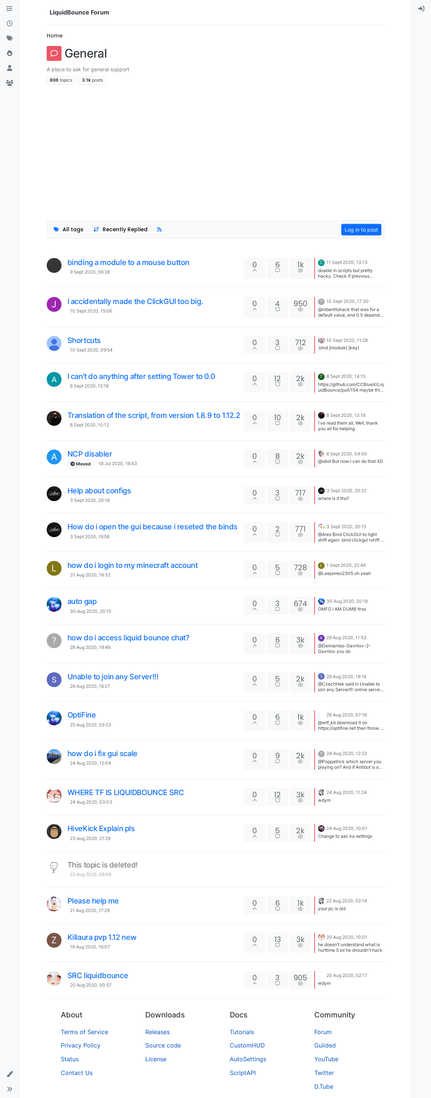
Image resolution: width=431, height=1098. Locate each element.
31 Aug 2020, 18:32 (90, 575)
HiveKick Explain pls (101, 828)
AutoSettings (248, 1059)
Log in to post (361, 229)
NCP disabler (89, 454)
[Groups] (9, 83)
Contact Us (77, 1072)
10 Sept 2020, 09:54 (91, 350)
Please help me (93, 900)
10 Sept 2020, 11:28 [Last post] (347, 340)
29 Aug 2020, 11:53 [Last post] (346, 637)
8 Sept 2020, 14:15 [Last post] (345, 376)
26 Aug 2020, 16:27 (90, 686)
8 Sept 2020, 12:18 (89, 386)
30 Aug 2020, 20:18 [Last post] (347, 601)
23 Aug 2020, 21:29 (90, 838)
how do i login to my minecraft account (132, 565)
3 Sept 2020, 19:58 (89, 536)
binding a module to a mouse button (128, 262)
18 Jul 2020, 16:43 (118, 463)
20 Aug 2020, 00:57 (91, 985)
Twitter (324, 1072)
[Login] (421, 9)
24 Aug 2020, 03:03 (91, 802)
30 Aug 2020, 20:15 (90, 611)
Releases (157, 1032)
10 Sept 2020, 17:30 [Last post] (347, 301)
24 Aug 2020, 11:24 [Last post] (346, 792)
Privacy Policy (80, 1045)
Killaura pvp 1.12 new (102, 937)
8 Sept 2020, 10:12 (89, 425)
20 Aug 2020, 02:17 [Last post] (346, 975)
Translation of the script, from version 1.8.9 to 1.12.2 (153, 415)
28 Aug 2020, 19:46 (90, 647)
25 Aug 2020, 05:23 (90, 725)
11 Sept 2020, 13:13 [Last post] (347, 262)
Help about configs (99, 490)
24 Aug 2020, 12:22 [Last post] (346, 753)
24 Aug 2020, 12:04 (90, 763)
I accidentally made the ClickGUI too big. (135, 301)
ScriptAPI (243, 1072)
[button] (9, 1074)
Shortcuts (84, 340)
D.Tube (323, 1086)
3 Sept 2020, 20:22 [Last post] (346, 490)
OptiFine (81, 714)
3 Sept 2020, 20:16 (90, 500)
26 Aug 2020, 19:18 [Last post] (346, 676)
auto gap (82, 601)
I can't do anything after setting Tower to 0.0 (141, 376)
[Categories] (9, 9)
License (155, 1059)
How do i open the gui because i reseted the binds (152, 526)
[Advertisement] (216, 148)
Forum (323, 1032)
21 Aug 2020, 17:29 (90, 910)
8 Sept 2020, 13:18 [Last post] (345, 415)
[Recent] (9, 24)
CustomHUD (247, 1045)
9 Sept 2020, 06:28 (90, 272)
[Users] (9, 68)
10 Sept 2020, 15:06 (91, 311)
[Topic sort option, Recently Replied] (120, 229)
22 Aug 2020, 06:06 (90, 874)
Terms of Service (84, 1032)
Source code (163, 1045)
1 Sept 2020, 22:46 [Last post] (346, 565)
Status (70, 1059)
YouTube (326, 1059)
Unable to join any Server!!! (113, 676)
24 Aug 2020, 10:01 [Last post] (346, 828)
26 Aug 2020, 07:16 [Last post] (346, 715)
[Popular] (9, 53)
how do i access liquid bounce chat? (128, 637)
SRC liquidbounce (97, 975)
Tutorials (242, 1032)
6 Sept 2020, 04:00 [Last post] (346, 454)
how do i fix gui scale (102, 753)
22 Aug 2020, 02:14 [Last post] (346, 900)
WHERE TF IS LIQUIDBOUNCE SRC (125, 792)
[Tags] (9, 39)
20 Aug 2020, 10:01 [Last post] (346, 937)
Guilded (325, 1045)
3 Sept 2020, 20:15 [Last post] (346, 526)
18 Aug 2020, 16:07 (90, 947)
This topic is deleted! (102, 864)
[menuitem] (421, 9)
